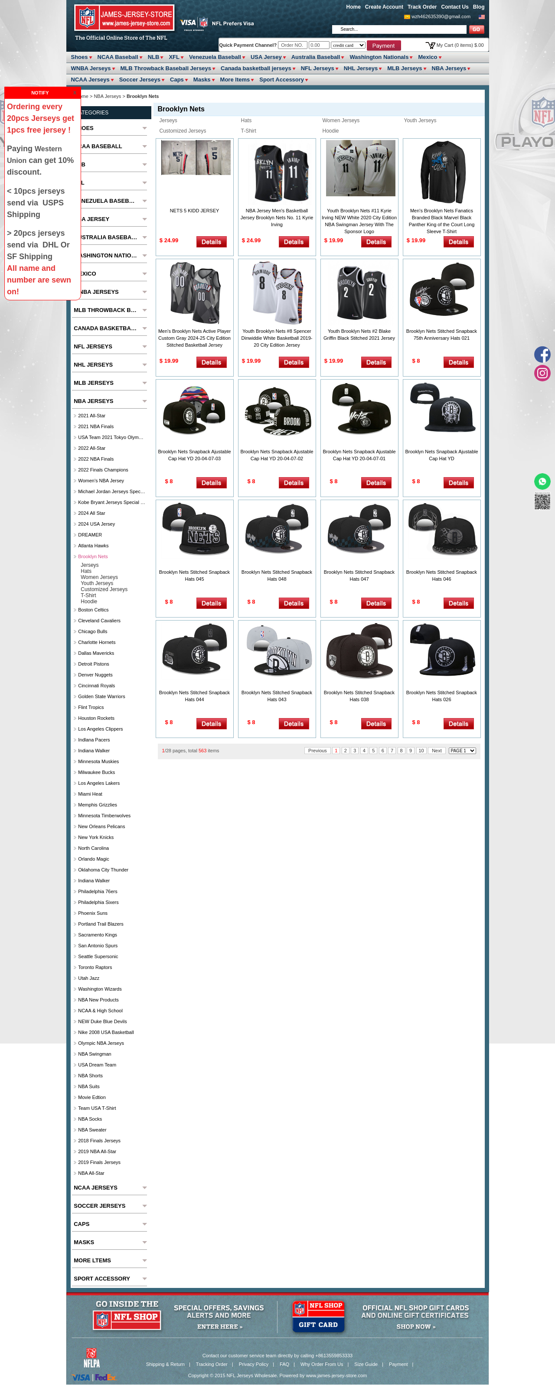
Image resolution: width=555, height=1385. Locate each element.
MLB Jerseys (404, 68)
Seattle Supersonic (98, 956)
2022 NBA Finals (96, 459)
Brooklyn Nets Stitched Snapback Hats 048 (277, 575)
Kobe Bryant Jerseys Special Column (111, 502)
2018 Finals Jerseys (99, 1140)
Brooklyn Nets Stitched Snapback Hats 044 (194, 696)
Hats (246, 120)
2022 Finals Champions (103, 469)
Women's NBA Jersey (101, 480)
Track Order (422, 7)
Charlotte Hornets (96, 642)
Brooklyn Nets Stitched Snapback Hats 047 (359, 575)
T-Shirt (248, 131)
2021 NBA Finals (96, 426)
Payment (398, 1364)
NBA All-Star (91, 1173)
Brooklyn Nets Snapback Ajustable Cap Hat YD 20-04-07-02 (276, 455)
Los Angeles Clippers (100, 729)
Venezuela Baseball (215, 57)
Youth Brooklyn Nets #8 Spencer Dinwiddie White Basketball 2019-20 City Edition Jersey (277, 338)
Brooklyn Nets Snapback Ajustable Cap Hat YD (441, 455)
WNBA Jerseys (91, 68)
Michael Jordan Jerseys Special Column (111, 491)
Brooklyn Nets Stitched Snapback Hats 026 (441, 696)
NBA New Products (98, 999)
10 (421, 750)
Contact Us (454, 7)
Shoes (79, 57)
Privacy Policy (253, 1364)
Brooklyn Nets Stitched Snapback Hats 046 (441, 575)
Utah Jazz (88, 978)
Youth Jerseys (420, 120)
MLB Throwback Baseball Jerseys (166, 68)
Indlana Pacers (94, 739)
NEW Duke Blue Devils (102, 1021)
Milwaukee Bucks (96, 772)
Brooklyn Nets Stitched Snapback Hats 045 (194, 575)
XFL (174, 57)
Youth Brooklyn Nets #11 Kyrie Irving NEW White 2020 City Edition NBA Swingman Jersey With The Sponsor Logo (359, 221)
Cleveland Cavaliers (99, 620)
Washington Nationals (378, 57)
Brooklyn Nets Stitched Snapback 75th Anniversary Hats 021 (441, 334)
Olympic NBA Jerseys (101, 1043)
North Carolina (93, 848)
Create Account (384, 7)
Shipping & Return (165, 1364)
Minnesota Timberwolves (104, 815)
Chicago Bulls (92, 631)
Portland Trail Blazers (101, 924)
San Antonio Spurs (98, 945)
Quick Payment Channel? (248, 45)
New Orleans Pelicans (101, 826)
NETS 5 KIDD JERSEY (194, 210)
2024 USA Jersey (96, 524)
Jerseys (168, 120)
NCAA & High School (100, 1010)
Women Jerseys (341, 120)
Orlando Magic (93, 859)
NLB (154, 57)
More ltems (235, 79)
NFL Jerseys (317, 68)
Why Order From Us (321, 1364)
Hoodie (331, 131)
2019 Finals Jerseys (99, 1162)
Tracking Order (212, 1364)
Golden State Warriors (101, 696)
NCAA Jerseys (90, 79)
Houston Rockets (96, 718)
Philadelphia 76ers (98, 891)
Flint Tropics (91, 707)
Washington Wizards (99, 989)
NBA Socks (90, 1119)
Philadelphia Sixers (98, 902)
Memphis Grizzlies (97, 804)
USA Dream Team (97, 1064)
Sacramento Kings (97, 934)
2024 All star (91, 513)
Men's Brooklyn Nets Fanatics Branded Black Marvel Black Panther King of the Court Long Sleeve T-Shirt (442, 221)
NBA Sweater (92, 1129)
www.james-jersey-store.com (336, 1375)
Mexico (427, 57)
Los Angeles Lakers (99, 783)
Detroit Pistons (93, 663)
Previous (317, 750)
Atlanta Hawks (93, 545)
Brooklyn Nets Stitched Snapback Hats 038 (359, 696)
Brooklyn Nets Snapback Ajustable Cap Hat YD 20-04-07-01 (359, 455)
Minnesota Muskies (98, 761)
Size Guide (366, 1364)
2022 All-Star (91, 448)
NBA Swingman (94, 1054)
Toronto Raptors (95, 967)
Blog (479, 7)
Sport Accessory (281, 79)
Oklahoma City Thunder (103, 869)
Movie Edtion (92, 1097)
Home (353, 7)
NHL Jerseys (361, 68)
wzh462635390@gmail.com (440, 16)
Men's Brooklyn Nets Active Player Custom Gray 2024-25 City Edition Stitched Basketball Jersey (194, 338)
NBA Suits (89, 1086)
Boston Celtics (93, 609)
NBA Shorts (90, 1075)
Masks (202, 79)
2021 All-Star (91, 415)
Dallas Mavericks (96, 653)
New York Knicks (96, 837)
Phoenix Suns (93, 913)
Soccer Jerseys (139, 79)
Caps (177, 79)
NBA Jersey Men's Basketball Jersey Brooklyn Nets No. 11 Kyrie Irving (277, 217)
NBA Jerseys (449, 68)
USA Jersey (266, 57)
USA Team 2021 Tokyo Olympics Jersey (111, 437)
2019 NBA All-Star (97, 1151)
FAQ (284, 1364)
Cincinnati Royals (96, 685)
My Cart (460, 45)
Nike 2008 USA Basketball (106, 1032)
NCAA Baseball (118, 57)
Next (437, 750)
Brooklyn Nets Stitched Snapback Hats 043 (277, 696)
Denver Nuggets (95, 674)
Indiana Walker (94, 750)
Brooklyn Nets (93, 556)
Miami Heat (90, 794)
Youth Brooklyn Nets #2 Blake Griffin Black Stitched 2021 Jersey (359, 334)
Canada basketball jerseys (256, 68)
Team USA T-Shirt (97, 1108)
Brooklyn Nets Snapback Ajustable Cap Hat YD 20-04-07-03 (194, 455)
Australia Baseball (315, 57)
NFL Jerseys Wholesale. (252, 1375)
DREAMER (90, 534)
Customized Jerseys (183, 131)
